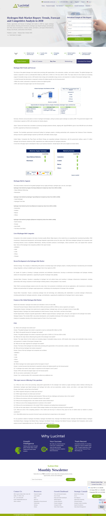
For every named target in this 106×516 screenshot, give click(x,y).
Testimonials (36, 503)
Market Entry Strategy (79, 494)
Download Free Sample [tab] (84, 61)
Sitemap (36, 505)
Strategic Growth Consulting (80, 503)
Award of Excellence (78, 505)
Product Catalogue (58, 503)
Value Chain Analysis (58, 506)
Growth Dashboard (79, 5)
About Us (36, 499)
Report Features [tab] (21, 61)
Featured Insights (50, 5)
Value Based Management (80, 506)
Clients (35, 506)
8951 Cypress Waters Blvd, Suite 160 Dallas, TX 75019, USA (22, 494)
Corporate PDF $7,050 (97, 492)
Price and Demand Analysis (60, 494)
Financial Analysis (78, 501)
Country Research (58, 501)
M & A (75, 495)
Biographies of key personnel (40, 501)
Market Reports (69, 5)
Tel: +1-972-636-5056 (18, 497)
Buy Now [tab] (53, 61)
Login (71, 2)
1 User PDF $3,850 (96, 487)
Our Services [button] (59, 5)
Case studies (37, 495)
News (35, 497)
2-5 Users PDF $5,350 (97, 490)
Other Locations (17, 501)
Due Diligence (77, 497)
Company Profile (57, 505)
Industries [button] (88, 5)
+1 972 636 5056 (63, 2)
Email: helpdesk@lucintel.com (20, 499)
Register (77, 2)
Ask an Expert (53, 426)
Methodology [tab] (69, 61)
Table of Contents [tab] (37, 61)
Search (83, 2)
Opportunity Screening (79, 499)
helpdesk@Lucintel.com (48, 2)
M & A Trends (57, 495)
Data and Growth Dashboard (60, 497)
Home (43, 5)
